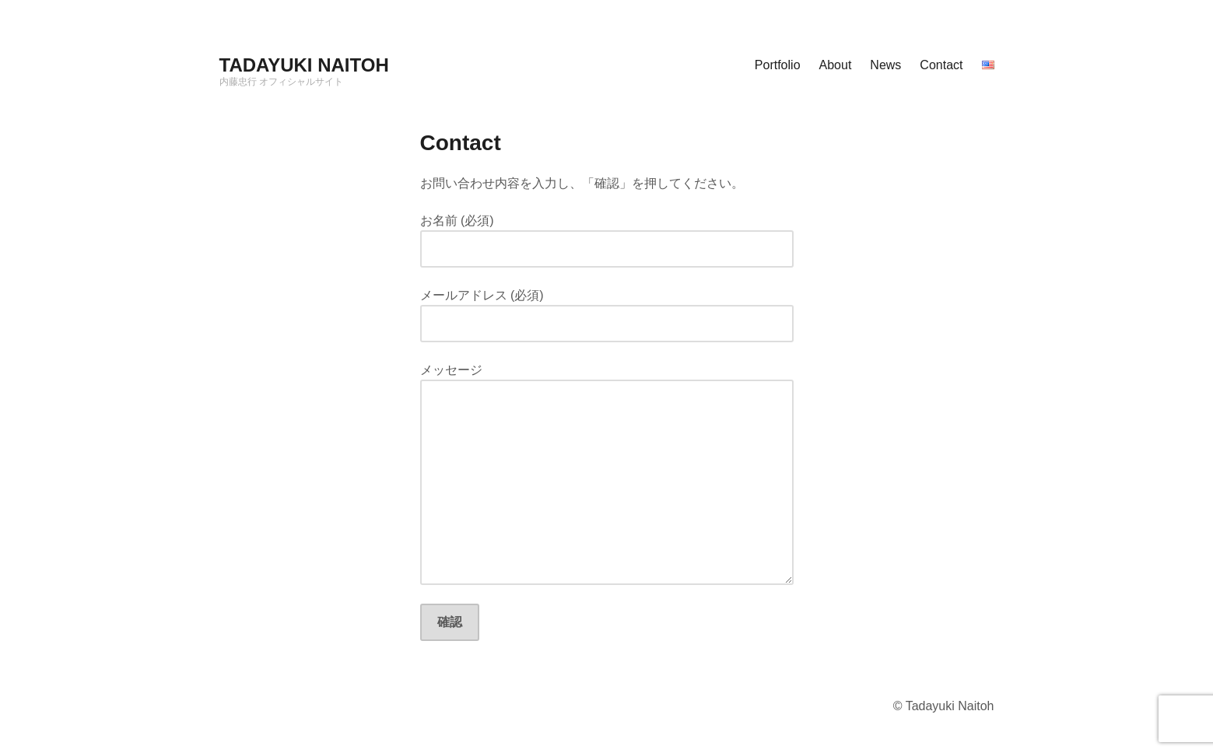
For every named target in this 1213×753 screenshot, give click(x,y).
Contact (941, 65)
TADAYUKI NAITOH (304, 64)
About (835, 65)
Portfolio (778, 65)
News (885, 65)
